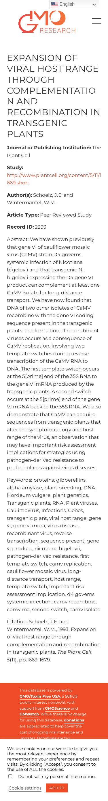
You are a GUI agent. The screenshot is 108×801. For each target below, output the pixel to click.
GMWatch (29, 714)
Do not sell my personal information (56, 776)
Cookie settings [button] (25, 788)
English (63, 4)
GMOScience (57, 708)
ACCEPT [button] (56, 787)
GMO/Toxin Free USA (40, 696)
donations (74, 720)
